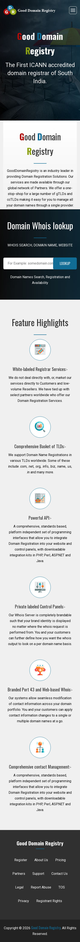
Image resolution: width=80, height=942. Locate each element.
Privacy (23, 901)
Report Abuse (41, 887)
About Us (41, 860)
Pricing (60, 860)
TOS (61, 887)
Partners (18, 874)
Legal (19, 887)
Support (38, 874)
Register (20, 860)
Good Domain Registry (46, 927)
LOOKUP (65, 263)
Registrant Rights (49, 901)
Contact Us (59, 874)
